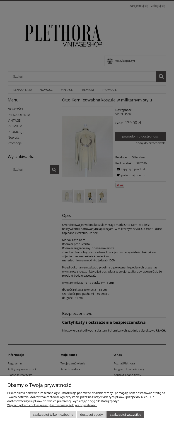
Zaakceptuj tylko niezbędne (53, 414)
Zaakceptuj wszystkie (125, 414)
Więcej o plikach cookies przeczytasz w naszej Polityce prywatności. (52, 405)
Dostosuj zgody (91, 414)
